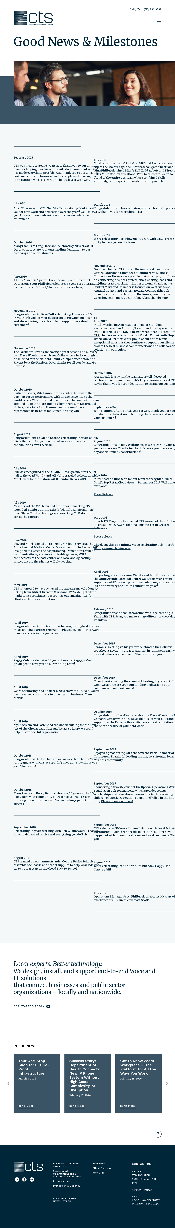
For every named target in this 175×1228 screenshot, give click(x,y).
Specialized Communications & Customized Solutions (67, 1173)
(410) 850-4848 (141, 1175)
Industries (99, 1163)
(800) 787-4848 (141, 1179)
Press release (103, 536)
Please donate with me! (117, 801)
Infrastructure (62, 1181)
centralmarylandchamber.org (147, 297)
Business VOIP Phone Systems (66, 1165)
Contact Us (141, 1163)
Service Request (142, 1189)
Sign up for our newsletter (65, 1200)
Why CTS (98, 1172)
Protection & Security (66, 1185)
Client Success (102, 1168)
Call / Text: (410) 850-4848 (146, 9)
